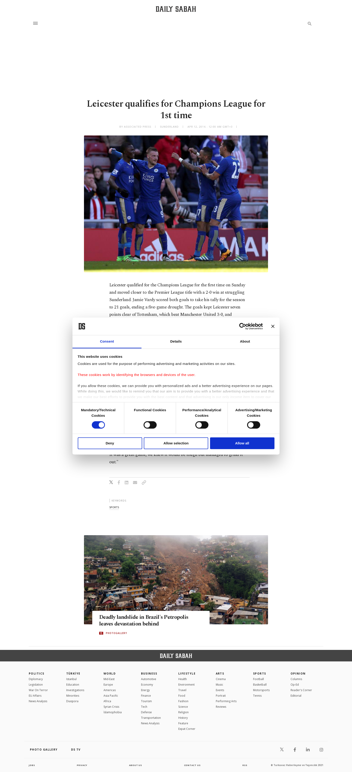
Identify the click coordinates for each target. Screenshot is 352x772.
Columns (296, 679)
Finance (146, 696)
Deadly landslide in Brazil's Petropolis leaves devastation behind (146, 620)
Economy (147, 685)
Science (183, 707)
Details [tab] (176, 341)
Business (149, 673)
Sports (259, 673)
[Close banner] (272, 326)
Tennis (257, 696)
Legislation (36, 685)
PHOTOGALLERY (116, 633)
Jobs (32, 765)
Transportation (151, 718)
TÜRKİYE (73, 673)
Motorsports (261, 690)
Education (72, 685)
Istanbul (71, 679)
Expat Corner (186, 729)
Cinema (221, 679)
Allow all (242, 443)
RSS (244, 765)
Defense (146, 712)
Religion (183, 712)
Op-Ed (295, 685)
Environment (186, 685)
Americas (110, 690)
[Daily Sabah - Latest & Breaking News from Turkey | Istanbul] (176, 9)
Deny (110, 443)
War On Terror (38, 690)
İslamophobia (113, 712)
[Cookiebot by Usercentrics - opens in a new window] (242, 326)
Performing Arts (226, 701)
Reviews (221, 707)
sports (114, 507)
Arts (220, 673)
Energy (145, 690)
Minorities (72, 696)
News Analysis (38, 701)
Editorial (296, 696)
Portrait (221, 696)
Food (181, 696)
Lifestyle (187, 673)
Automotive (148, 679)
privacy (82, 765)
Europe (108, 685)
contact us (193, 765)
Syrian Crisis (111, 707)
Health (182, 679)
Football (258, 679)
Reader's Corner (301, 690)
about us (135, 765)
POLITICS (36, 673)
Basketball (260, 685)
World (110, 673)
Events (220, 690)
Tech (144, 707)
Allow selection (175, 443)
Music (219, 685)
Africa (107, 701)
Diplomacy (36, 679)
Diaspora (72, 701)
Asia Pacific (111, 696)
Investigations (75, 690)
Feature (183, 723)
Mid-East (109, 679)
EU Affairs (35, 696)
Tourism (146, 701)
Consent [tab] (107, 341)
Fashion (183, 701)
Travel (182, 690)
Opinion (298, 673)
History (183, 718)
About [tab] (245, 341)
